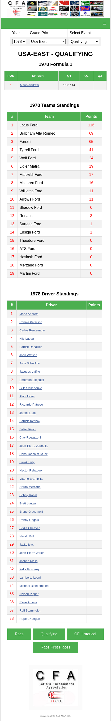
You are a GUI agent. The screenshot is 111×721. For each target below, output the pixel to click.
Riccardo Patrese (31, 404)
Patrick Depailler (30, 347)
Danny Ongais (29, 520)
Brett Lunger (27, 503)
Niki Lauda (26, 338)
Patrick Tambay (29, 421)
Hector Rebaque (30, 470)
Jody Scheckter (29, 363)
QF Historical (85, 634)
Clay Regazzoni (30, 437)
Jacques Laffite (29, 371)
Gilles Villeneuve (30, 388)
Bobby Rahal (28, 495)
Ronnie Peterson (30, 322)
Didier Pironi (27, 429)
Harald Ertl (26, 536)
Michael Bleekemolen (34, 586)
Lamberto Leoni (30, 577)
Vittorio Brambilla (31, 478)
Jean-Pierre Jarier (31, 553)
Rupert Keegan (29, 618)
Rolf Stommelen (30, 610)
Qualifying (49, 634)
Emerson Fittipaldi (31, 380)
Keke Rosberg (29, 569)
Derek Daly (26, 462)
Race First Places (55, 647)
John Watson (28, 355)
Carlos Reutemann (32, 330)
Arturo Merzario (30, 487)
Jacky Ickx (26, 544)
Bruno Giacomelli (31, 511)
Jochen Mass (28, 561)
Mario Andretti (29, 85)
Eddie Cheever (29, 528)
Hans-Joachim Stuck (33, 454)
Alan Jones (26, 396)
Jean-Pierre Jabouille (33, 445)
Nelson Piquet (28, 594)
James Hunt (27, 413)
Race (19, 634)
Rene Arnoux (28, 602)
